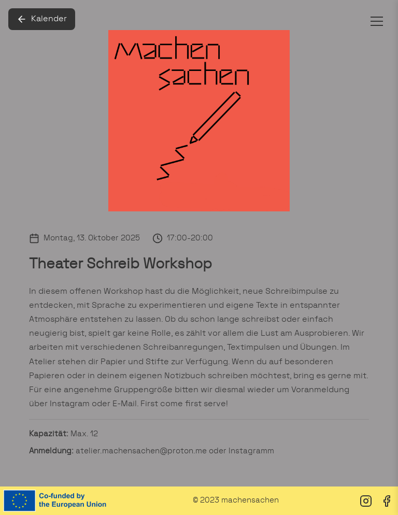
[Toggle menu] (377, 21)
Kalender (42, 19)
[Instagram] (366, 501)
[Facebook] (386, 501)
